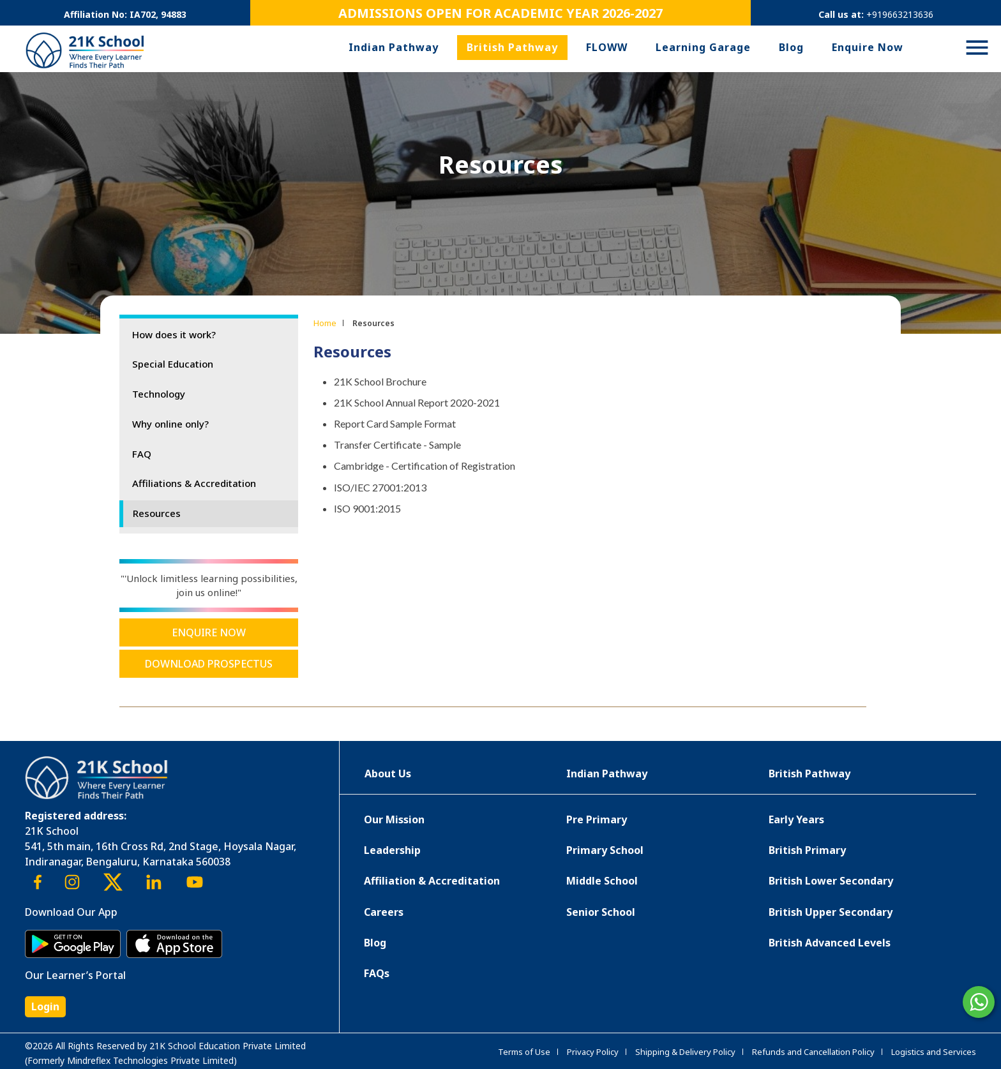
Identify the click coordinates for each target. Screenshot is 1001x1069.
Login (45, 1006)
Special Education (172, 363)
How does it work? (174, 334)
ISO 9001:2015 (367, 508)
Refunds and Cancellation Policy (813, 1052)
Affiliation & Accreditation (432, 881)
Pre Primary (596, 819)
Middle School (602, 881)
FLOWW (607, 47)
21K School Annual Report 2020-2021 (417, 402)
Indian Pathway (394, 47)
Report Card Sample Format (395, 423)
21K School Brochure (380, 381)
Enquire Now (867, 47)
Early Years (796, 819)
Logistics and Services (933, 1052)
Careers (383, 912)
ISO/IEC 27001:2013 (380, 487)
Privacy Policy (593, 1052)
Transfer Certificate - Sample (397, 444)
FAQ (141, 453)
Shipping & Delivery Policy (685, 1052)
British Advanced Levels (830, 943)
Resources (157, 513)
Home (324, 323)
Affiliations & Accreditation (194, 483)
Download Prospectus (209, 664)
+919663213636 (899, 14)
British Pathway (512, 47)
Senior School (600, 912)
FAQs (376, 973)
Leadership (392, 850)
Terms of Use (524, 1052)
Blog (791, 47)
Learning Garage (703, 47)
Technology (158, 393)
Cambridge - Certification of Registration (424, 466)
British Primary (807, 850)
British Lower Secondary (831, 881)
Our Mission (394, 819)
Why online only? (170, 423)
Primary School (605, 850)
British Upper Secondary (830, 912)
